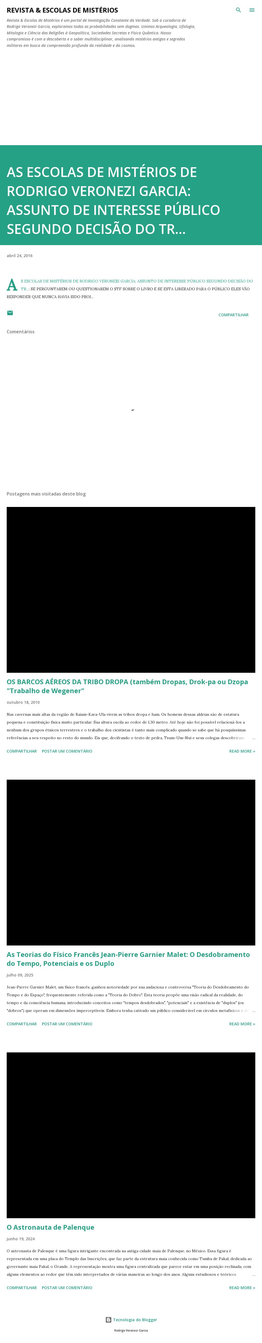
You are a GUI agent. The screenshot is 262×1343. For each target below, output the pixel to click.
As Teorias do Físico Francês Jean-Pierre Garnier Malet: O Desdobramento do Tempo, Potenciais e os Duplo (128, 959)
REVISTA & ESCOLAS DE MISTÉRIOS (62, 10)
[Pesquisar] (238, 10)
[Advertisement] (131, 94)
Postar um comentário (67, 751)
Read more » (242, 751)
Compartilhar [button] (233, 314)
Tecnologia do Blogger (131, 1319)
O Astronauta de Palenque (50, 1227)
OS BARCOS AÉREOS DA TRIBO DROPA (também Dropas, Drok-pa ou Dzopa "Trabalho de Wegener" (127, 686)
